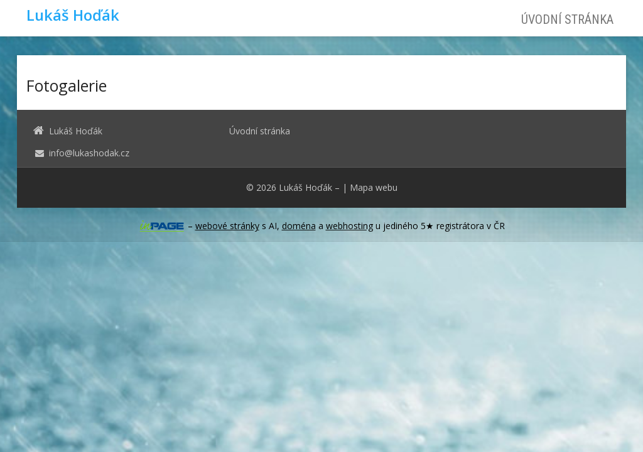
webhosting (349, 226)
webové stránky (227, 226)
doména (299, 226)
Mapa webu (373, 187)
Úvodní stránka (567, 19)
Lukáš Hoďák (305, 187)
